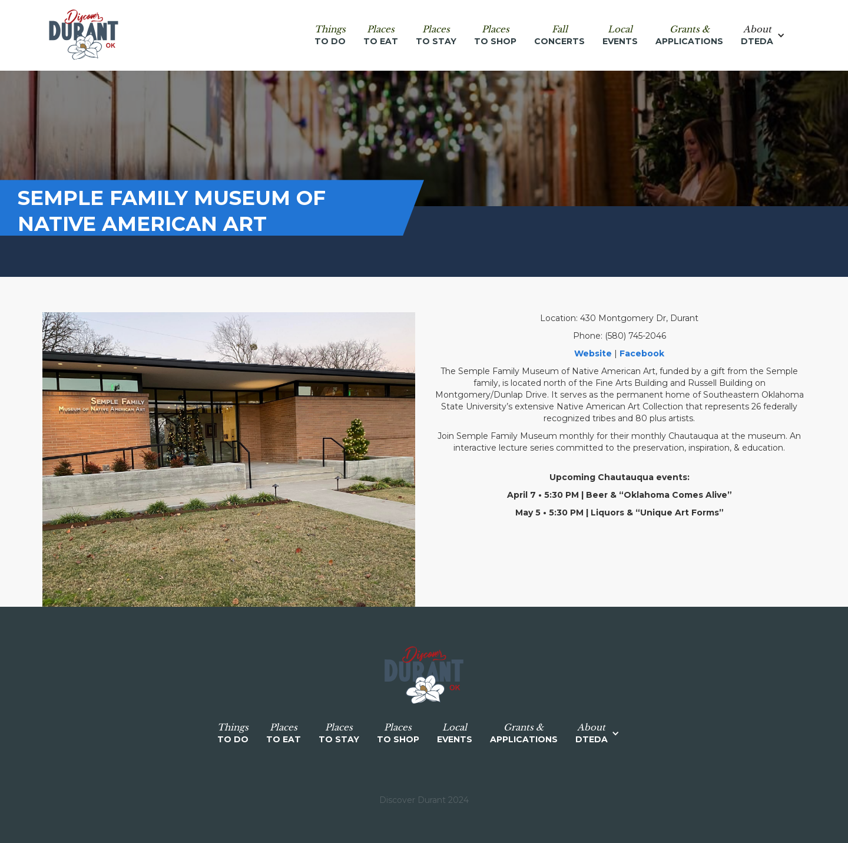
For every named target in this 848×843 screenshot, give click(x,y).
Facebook (642, 353)
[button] (769, 35)
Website (593, 353)
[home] (83, 35)
